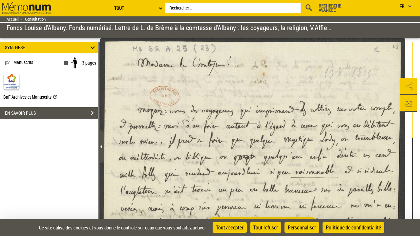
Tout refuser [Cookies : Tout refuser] (265, 227)
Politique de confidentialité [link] (353, 227)
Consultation (35, 19)
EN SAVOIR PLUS (51, 113)
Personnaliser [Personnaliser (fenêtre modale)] (302, 227)
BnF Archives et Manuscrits (30, 97)
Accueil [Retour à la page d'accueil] (13, 19)
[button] (408, 86)
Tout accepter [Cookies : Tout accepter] (229, 227)
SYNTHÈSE (51, 47)
